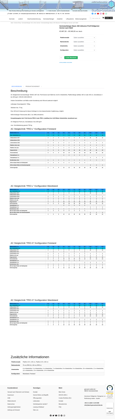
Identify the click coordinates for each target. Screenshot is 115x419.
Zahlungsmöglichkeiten (14, 406)
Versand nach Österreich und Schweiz (18, 391)
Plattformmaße (64, 37)
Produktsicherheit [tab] (33, 85)
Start (12, 22)
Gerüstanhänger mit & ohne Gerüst (31, 22)
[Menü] (112, 403)
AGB (9, 397)
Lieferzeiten (36, 400)
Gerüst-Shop (17, 22)
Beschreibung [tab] (17, 85)
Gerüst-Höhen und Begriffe (40, 394)
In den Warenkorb (71, 57)
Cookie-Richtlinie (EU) (65, 397)
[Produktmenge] (61, 57)
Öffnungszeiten (37, 397)
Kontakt (35, 391)
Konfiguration (64, 50)
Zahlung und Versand (14, 409)
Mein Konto (62, 391)
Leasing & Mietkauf (38, 406)
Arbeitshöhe (64, 46)
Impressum (11, 394)
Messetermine (63, 403)
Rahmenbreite (64, 41)
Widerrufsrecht (12, 400)
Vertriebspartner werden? (40, 403)
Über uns (35, 409)
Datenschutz (11, 403)
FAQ (60, 406)
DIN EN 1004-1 (63, 394)
